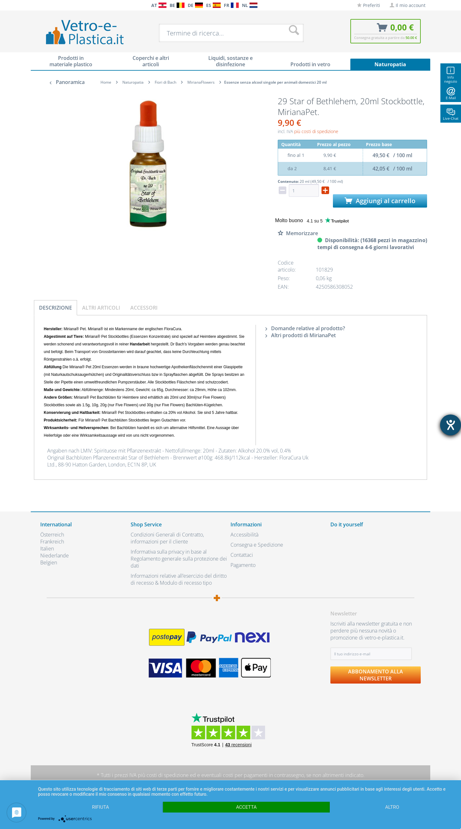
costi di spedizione (167, 775)
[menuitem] (43, 5)
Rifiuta (100, 807)
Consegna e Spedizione (256, 544)
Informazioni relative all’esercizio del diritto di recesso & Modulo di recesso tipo (179, 579)
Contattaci (241, 554)
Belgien (48, 562)
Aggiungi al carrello (380, 200)
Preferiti (368, 5)
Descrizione (55, 307)
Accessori (144, 307)
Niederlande (54, 555)
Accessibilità (244, 534)
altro (392, 807)
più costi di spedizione (316, 131)
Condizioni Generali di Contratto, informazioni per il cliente (167, 538)
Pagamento (243, 565)
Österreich (52, 534)
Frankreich (52, 541)
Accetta (246, 807)
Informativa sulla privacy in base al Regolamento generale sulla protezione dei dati (179, 558)
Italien (47, 548)
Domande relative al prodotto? (305, 328)
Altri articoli (101, 307)
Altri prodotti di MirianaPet (300, 335)
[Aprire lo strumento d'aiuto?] (450, 424)
